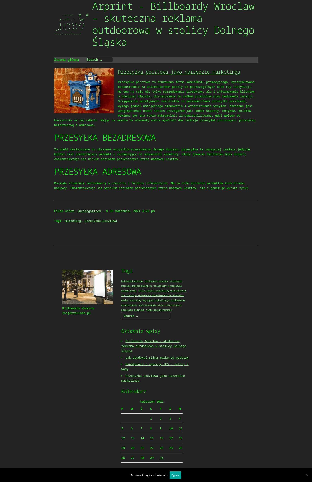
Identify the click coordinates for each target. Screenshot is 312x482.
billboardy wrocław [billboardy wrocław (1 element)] (156, 281)
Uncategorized (89, 211)
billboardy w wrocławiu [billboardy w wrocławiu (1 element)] (168, 285)
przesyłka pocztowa (101, 221)
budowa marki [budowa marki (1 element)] (129, 290)
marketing (73, 221)
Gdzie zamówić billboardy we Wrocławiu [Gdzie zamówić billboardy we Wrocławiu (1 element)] (162, 290)
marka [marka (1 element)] (124, 300)
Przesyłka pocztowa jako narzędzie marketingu (179, 71)
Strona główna (66, 59)
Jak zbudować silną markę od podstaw (156, 357)
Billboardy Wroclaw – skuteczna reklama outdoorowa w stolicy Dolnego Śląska (153, 346)
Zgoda (175, 475)
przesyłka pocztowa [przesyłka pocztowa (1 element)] (132, 309)
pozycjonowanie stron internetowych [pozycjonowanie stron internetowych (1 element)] (160, 305)
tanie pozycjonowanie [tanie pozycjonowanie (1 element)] (159, 309)
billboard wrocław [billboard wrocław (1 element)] (132, 281)
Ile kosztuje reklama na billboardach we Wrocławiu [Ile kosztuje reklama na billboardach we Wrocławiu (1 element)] (152, 295)
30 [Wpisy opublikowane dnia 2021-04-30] (161, 458)
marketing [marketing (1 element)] (135, 300)
